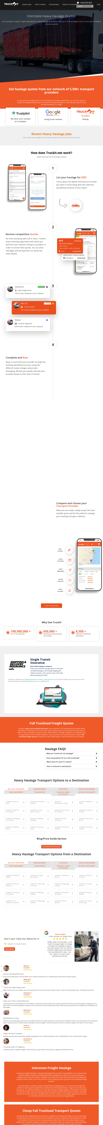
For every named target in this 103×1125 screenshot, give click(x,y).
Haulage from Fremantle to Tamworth (37, 802)
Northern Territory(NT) (87, 792)
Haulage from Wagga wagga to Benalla (37, 901)
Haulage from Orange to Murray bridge (85, 901)
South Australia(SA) (16, 792)
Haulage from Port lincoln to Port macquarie (62, 811)
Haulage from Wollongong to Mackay (37, 893)
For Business (54, 4)
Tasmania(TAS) (39, 792)
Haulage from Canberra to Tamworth (86, 811)
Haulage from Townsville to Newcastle (62, 828)
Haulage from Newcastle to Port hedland (62, 893)
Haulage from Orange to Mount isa (85, 884)
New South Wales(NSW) (16, 789)
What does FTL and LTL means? (59, 762)
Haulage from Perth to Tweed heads (60, 819)
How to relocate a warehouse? (59, 766)
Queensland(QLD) (40, 789)
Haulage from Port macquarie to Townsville (12, 901)
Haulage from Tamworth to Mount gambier (13, 893)
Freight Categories (70, 4)
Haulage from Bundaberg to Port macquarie (13, 819)
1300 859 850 (86, 2)
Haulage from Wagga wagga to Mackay (62, 884)
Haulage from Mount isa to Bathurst (86, 819)
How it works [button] (40, 4)
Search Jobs (26, 4)
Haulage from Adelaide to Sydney (86, 802)
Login (80, 6)
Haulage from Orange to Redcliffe (85, 893)
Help (98, 4)
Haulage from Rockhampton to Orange (61, 802)
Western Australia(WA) (87, 789)
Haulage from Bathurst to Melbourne (12, 884)
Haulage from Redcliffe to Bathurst (12, 828)
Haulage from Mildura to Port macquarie (12, 811)
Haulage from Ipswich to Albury (12, 802)
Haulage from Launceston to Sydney (86, 828)
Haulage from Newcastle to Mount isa (62, 876)
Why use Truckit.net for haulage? (59, 753)
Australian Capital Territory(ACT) (63, 793)
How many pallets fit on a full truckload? (62, 758)
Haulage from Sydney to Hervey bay (85, 876)
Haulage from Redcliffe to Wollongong (37, 819)
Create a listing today (51, 606)
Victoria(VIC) (63, 789)
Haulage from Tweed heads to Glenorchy (37, 884)
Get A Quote (10, 949)
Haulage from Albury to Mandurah (61, 901)
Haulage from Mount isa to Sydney (37, 828)
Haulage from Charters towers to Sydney (36, 811)
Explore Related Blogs (51, 847)
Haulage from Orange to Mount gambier (36, 876)
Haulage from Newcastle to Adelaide (13, 876)
